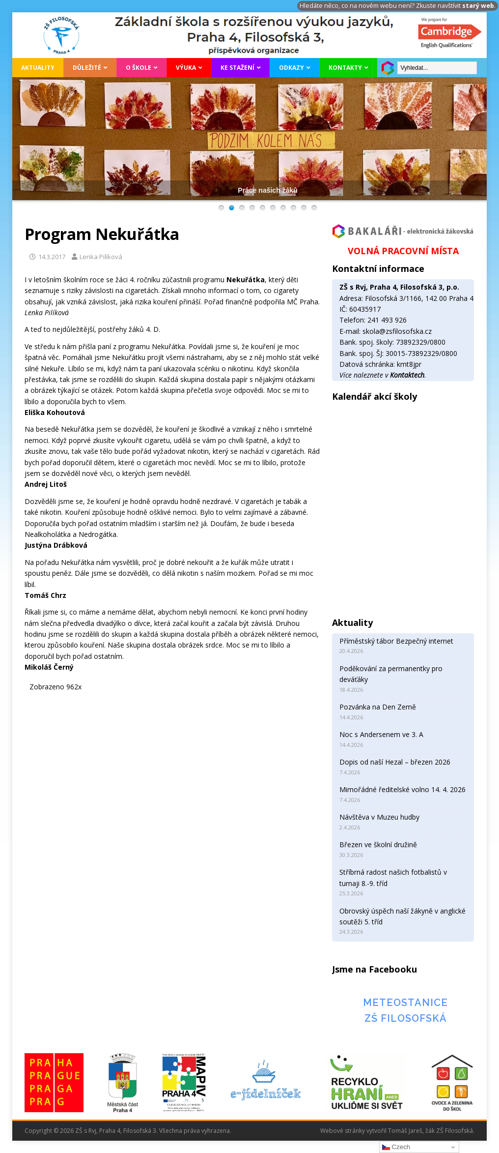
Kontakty (345, 67)
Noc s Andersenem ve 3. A (381, 734)
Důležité (87, 67)
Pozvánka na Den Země (377, 706)
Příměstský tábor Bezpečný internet (396, 641)
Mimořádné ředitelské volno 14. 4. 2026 (402, 789)
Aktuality (38, 67)
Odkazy (291, 67)
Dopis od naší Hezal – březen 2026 (394, 762)
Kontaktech (407, 375)
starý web (478, 5)
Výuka (186, 67)
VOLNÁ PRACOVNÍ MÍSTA (403, 251)
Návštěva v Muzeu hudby (379, 817)
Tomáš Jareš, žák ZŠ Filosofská (430, 1130)
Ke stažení (237, 67)
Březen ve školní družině (378, 844)
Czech (396, 1147)
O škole (138, 67)
